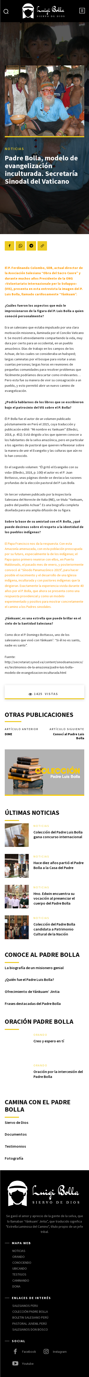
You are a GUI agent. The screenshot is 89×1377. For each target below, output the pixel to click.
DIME (8, 734)
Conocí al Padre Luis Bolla (68, 736)
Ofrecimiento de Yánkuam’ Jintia (32, 991)
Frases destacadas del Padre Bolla (33, 1003)
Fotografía (14, 1158)
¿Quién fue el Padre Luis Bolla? (29, 979)
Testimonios (15, 1146)
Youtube (27, 1363)
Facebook (29, 1351)
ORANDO (40, 1034)
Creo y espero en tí (48, 1041)
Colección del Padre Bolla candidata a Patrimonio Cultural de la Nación (54, 929)
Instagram (60, 1351)
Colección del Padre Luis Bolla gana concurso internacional (58, 834)
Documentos (16, 1134)
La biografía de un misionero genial (34, 967)
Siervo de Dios (16, 1122)
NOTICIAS (14, 148)
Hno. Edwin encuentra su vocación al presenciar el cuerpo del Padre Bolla (54, 898)
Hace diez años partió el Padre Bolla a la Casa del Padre (58, 865)
